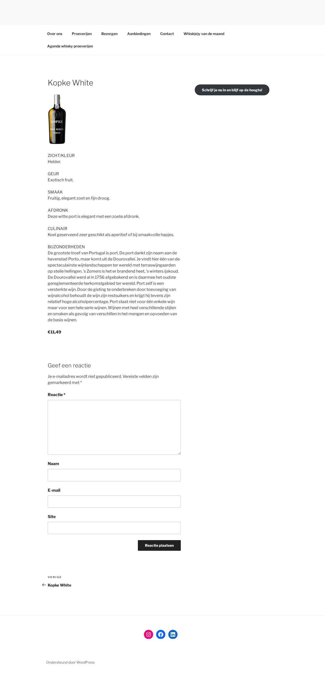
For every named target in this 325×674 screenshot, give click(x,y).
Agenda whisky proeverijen (70, 46)
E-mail (54, 490)
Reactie (57, 394)
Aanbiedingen (139, 33)
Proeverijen (82, 33)
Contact (167, 33)
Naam (53, 463)
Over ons (54, 33)
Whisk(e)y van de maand (204, 33)
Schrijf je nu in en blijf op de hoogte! (232, 90)
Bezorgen (109, 33)
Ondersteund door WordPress (70, 662)
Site (52, 516)
